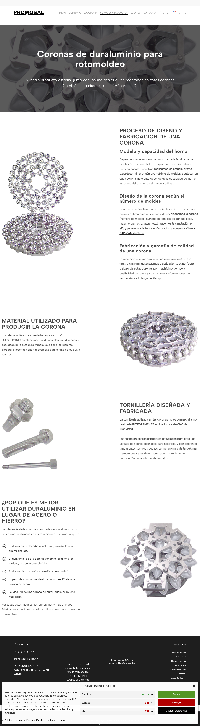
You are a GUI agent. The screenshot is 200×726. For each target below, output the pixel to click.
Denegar (176, 702)
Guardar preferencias (176, 710)
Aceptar (177, 694)
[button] (193, 685)
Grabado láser (180, 665)
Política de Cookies (178, 678)
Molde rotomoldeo (178, 652)
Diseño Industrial (178, 661)
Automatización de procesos (177, 671)
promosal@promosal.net (26, 659)
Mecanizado (181, 656)
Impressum (62, 720)
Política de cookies (15, 720)
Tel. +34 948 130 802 (24, 652)
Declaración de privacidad (40, 720)
